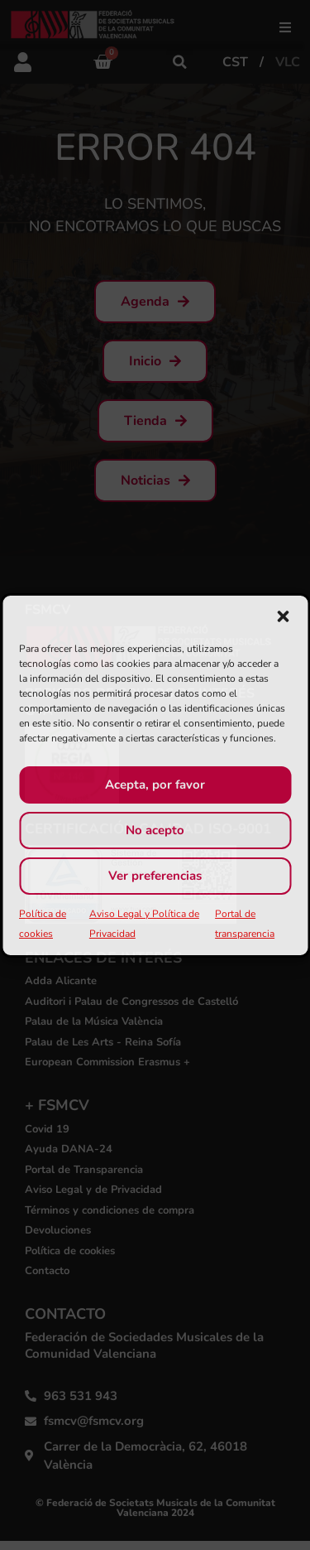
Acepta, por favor (155, 784)
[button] (282, 616)
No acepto (155, 830)
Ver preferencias (155, 875)
